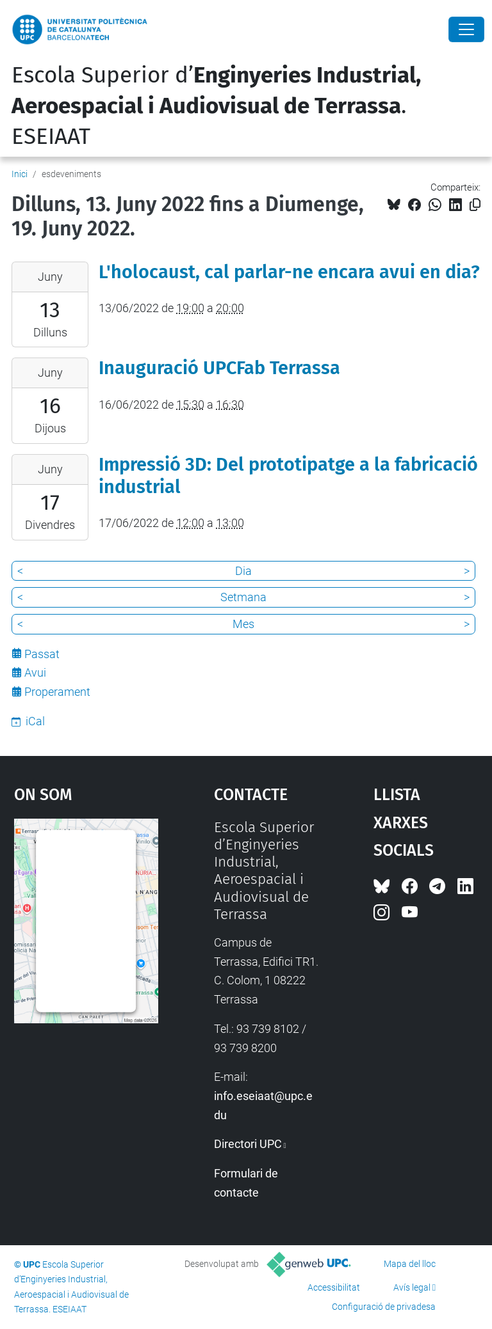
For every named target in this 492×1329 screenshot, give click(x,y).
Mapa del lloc (410, 1264)
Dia (243, 571)
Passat (42, 654)
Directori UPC (248, 1144)
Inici (20, 174)
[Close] (466, 29)
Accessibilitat (334, 1287)
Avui (35, 672)
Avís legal (411, 1287)
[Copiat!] (475, 205)
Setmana (243, 597)
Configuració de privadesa (384, 1306)
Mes (243, 624)
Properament (57, 691)
